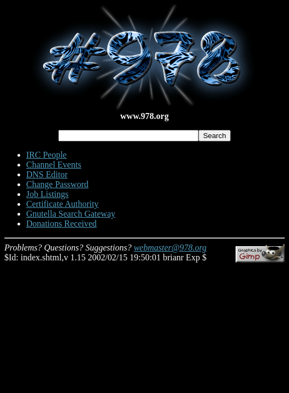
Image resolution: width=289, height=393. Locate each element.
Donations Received (61, 223)
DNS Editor (47, 174)
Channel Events (53, 164)
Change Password (57, 184)
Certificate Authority (62, 204)
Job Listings (47, 194)
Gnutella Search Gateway (70, 213)
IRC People (46, 154)
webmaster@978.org (170, 247)
